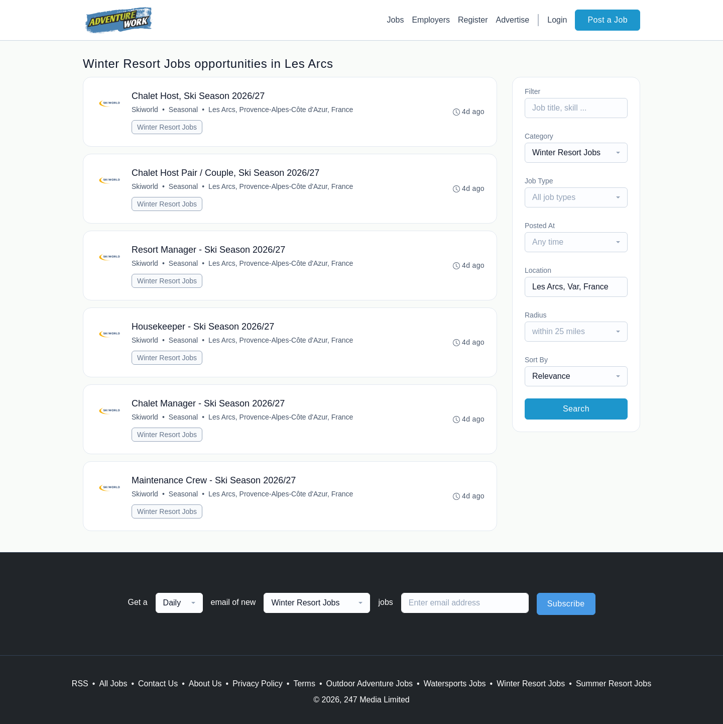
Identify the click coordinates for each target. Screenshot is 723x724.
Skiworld (145, 110)
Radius (536, 315)
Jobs (395, 20)
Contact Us (158, 683)
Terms (304, 683)
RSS (80, 683)
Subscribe (566, 603)
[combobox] (576, 153)
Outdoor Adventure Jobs (369, 683)
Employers (431, 20)
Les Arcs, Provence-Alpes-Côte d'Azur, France (280, 110)
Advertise (513, 20)
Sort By (536, 360)
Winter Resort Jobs (167, 127)
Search (576, 408)
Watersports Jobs (455, 683)
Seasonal (183, 110)
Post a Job (607, 20)
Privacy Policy (257, 683)
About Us (205, 683)
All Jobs (113, 683)
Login (557, 20)
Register (473, 20)
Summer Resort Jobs (613, 683)
